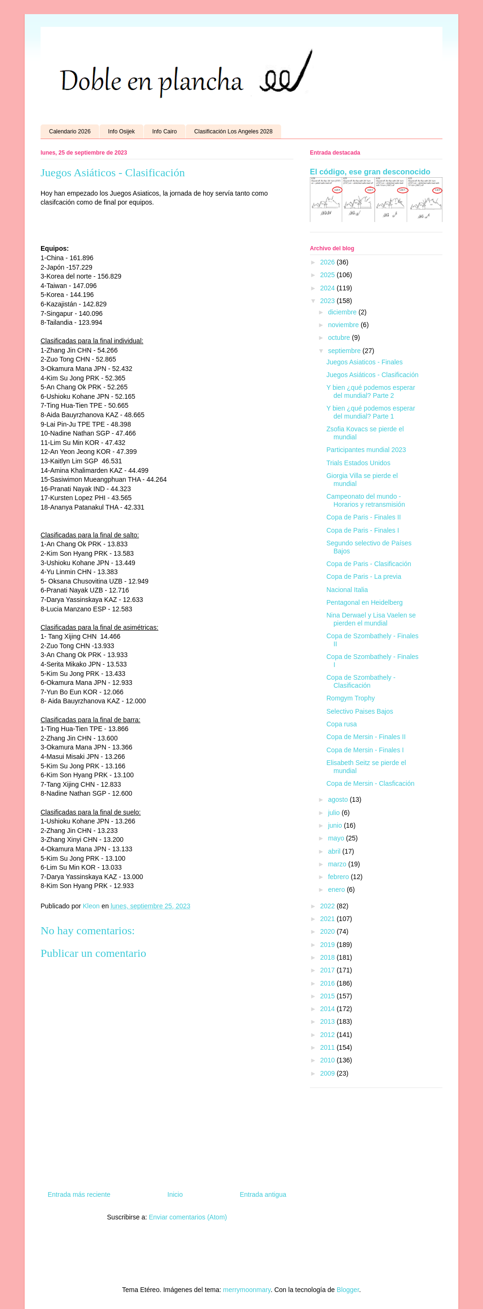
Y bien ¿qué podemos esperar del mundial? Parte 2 (370, 391)
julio (334, 812)
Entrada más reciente (79, 1194)
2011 (328, 1047)
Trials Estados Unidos (358, 463)
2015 (328, 996)
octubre (340, 337)
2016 (328, 983)
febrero (339, 877)
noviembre (344, 325)
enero (337, 889)
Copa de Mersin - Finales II (366, 737)
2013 (328, 1021)
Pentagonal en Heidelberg (364, 602)
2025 (328, 275)
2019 (328, 944)
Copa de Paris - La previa (363, 576)
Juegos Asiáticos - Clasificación (372, 375)
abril (335, 851)
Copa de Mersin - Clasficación (370, 783)
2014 (328, 1009)
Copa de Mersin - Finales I (365, 750)
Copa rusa (341, 724)
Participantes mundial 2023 (366, 449)
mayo (337, 838)
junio (335, 825)
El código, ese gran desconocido (370, 171)
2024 (328, 288)
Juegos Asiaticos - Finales (364, 362)
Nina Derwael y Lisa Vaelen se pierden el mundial (371, 619)
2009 (328, 1073)
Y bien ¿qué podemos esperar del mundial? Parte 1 (370, 412)
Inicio (175, 1194)
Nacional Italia (347, 589)
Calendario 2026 (70, 131)
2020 (328, 931)
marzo (338, 864)
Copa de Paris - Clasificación (368, 564)
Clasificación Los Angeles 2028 (233, 131)
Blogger (348, 1289)
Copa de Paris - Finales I (362, 530)
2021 (328, 918)
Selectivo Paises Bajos (359, 711)
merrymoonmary (247, 1289)
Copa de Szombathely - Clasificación (360, 681)
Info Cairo (164, 131)
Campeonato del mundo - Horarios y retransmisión (365, 500)
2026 (328, 262)
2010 (328, 1060)
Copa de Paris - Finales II (363, 517)
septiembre (345, 350)
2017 (328, 970)
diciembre (343, 312)
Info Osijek (121, 131)
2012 (328, 1034)
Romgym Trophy (350, 698)
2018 (328, 957)
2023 (328, 301)
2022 (328, 906)
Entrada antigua (263, 1194)
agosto (339, 799)
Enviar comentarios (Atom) (188, 1217)
